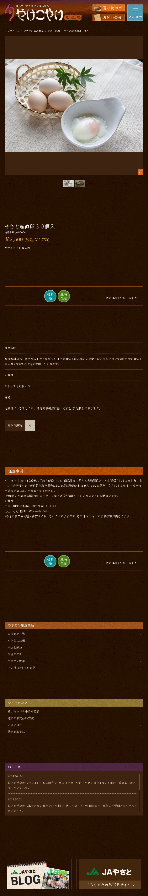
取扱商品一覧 (16, 634)
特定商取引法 (16, 732)
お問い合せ (15, 725)
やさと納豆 (15, 647)
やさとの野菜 (16, 661)
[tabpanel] (74, 105)
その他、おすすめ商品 (21, 668)
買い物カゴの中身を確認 (24, 711)
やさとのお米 (16, 640)
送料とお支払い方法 (21, 718)
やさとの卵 (15, 654)
